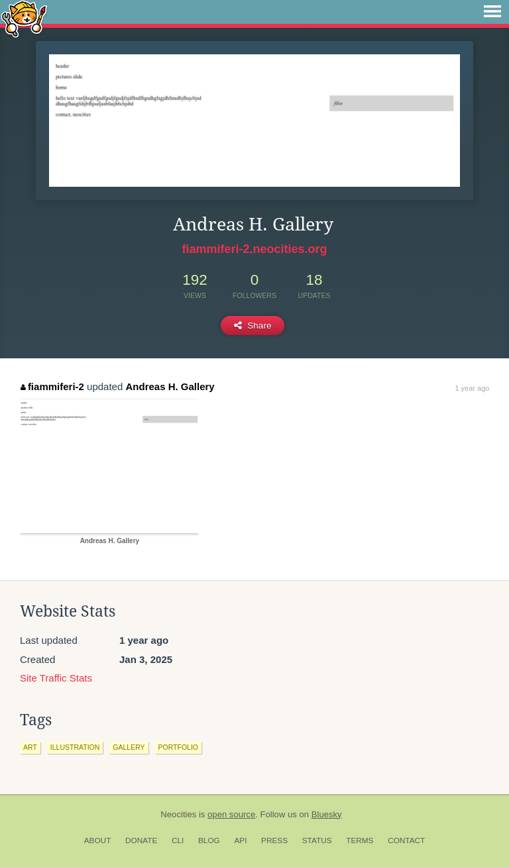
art (30, 747)
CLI (178, 840)
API (240, 840)
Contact (406, 840)
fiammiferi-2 (52, 386)
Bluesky (326, 814)
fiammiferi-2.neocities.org (254, 249)
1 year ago (472, 388)
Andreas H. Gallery (169, 386)
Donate (141, 840)
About (97, 840)
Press (274, 840)
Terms (359, 840)
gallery (128, 747)
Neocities (178, 814)
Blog (209, 840)
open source (231, 814)
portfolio (178, 747)
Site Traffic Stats (56, 678)
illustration (74, 747)
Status (317, 840)
